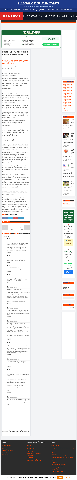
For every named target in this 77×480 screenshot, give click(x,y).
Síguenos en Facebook (68, 272)
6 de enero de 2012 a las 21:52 (13, 343)
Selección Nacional (29, 9)
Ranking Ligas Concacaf (57, 467)
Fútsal (64, 108)
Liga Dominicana (16, 9)
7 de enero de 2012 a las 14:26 (13, 397)
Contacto (38, 10)
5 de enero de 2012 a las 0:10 (13, 240)
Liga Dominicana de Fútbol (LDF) (59, 464)
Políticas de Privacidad (7, 447)
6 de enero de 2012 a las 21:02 (13, 321)
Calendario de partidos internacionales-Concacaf (63, 448)
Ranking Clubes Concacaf (57, 466)
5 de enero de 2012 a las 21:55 (13, 287)
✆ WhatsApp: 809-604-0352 (51, 44)
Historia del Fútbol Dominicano (34, 453)
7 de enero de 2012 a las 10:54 (13, 371)
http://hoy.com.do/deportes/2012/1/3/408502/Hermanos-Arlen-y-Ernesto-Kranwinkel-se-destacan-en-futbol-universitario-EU (15, 62)
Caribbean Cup (30, 450)
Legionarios (41, 9)
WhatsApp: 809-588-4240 (68, 264)
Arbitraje (29, 445)
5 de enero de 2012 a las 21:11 (13, 276)
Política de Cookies (6, 445)
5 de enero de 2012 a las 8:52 (13, 257)
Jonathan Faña (30, 455)
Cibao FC (54, 452)
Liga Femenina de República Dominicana (36, 459)
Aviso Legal (4, 448)
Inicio (6, 9)
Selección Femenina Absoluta (58, 471)
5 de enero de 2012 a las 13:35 (13, 267)
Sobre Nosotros (53, 9)
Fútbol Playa (65, 110)
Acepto (60, 477)
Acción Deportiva (55, 445)
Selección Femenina (66, 9)
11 (25, 57)
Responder (9, 252)
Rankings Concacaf (56, 469)
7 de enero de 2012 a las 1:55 (13, 359)
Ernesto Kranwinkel (11, 214)
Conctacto (4, 452)
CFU (52, 450)
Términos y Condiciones (7, 450)
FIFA (53, 460)
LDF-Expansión (30, 457)
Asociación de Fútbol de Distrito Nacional (61, 447)
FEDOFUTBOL (30, 451)
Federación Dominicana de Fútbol (59, 456)
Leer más (67, 477)
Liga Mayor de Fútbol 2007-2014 (34, 460)
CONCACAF (54, 454)
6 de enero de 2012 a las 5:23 (13, 308)
